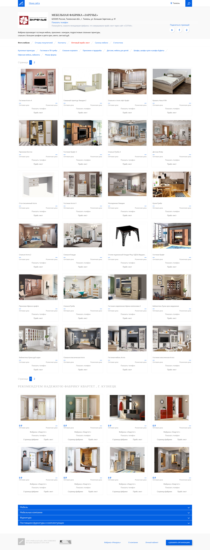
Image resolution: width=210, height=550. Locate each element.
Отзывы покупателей (44, 42)
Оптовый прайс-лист (80, 42)
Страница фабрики (31, 440)
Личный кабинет (151, 542)
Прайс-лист (38, 113)
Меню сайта (34, 3)
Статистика (118, 42)
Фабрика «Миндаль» (112, 542)
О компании (133, 542)
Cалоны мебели (101, 42)
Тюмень (176, 3)
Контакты (62, 42)
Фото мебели (24, 42)
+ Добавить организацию (179, 542)
